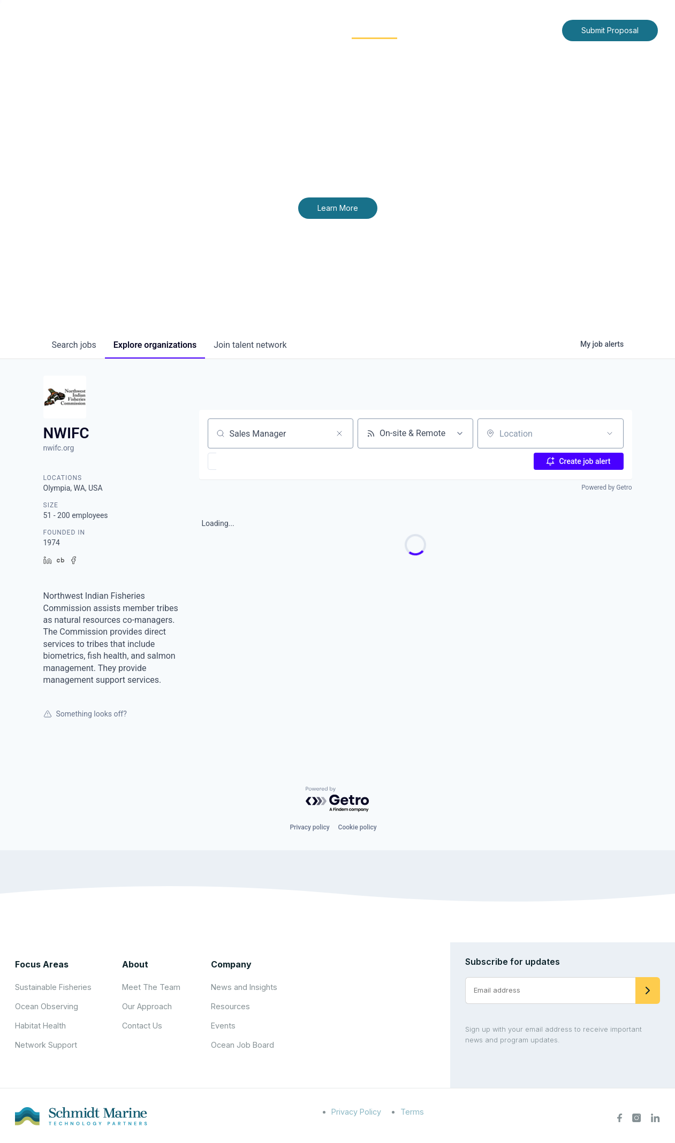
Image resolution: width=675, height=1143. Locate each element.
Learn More (337, 207)
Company (231, 964)
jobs (74, 345)
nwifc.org (58, 448)
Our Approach (147, 1006)
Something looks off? (85, 714)
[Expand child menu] (261, 30)
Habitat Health (40, 1025)
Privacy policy (309, 827)
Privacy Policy (356, 1111)
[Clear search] (339, 433)
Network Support (46, 1044)
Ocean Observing (46, 1006)
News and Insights (456, 29)
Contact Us (531, 29)
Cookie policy (357, 827)
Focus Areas (304, 29)
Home (202, 29)
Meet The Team (151, 987)
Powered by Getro (606, 487)
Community (374, 29)
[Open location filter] (609, 433)
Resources (230, 1006)
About (244, 29)
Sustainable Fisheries (53, 987)
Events (223, 1025)
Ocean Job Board (242, 1044)
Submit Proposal (610, 30)
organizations (154, 345)
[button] (243, 461)
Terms (412, 1111)
